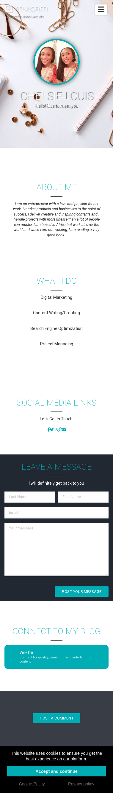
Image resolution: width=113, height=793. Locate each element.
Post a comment (56, 718)
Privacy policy (81, 783)
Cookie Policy (32, 783)
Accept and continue (56, 771)
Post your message (81, 591)
